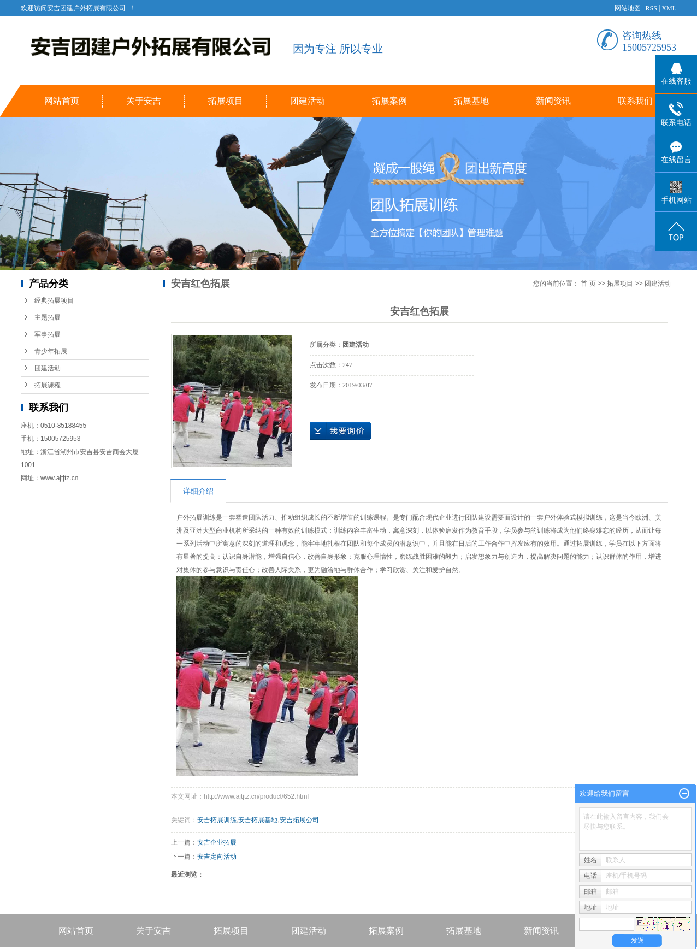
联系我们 (635, 100)
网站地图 (628, 8)
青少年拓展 (50, 351)
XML (668, 8)
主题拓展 (47, 317)
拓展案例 (389, 100)
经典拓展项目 (54, 300)
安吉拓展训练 (217, 820)
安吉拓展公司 (299, 820)
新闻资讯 (553, 100)
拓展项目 (225, 100)
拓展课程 (47, 385)
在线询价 (340, 431)
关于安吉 (143, 100)
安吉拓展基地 (257, 820)
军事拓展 (47, 334)
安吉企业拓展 (217, 842)
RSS (651, 8)
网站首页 (61, 100)
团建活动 (307, 100)
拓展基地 (471, 100)
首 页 (588, 283)
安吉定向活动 (217, 856)
